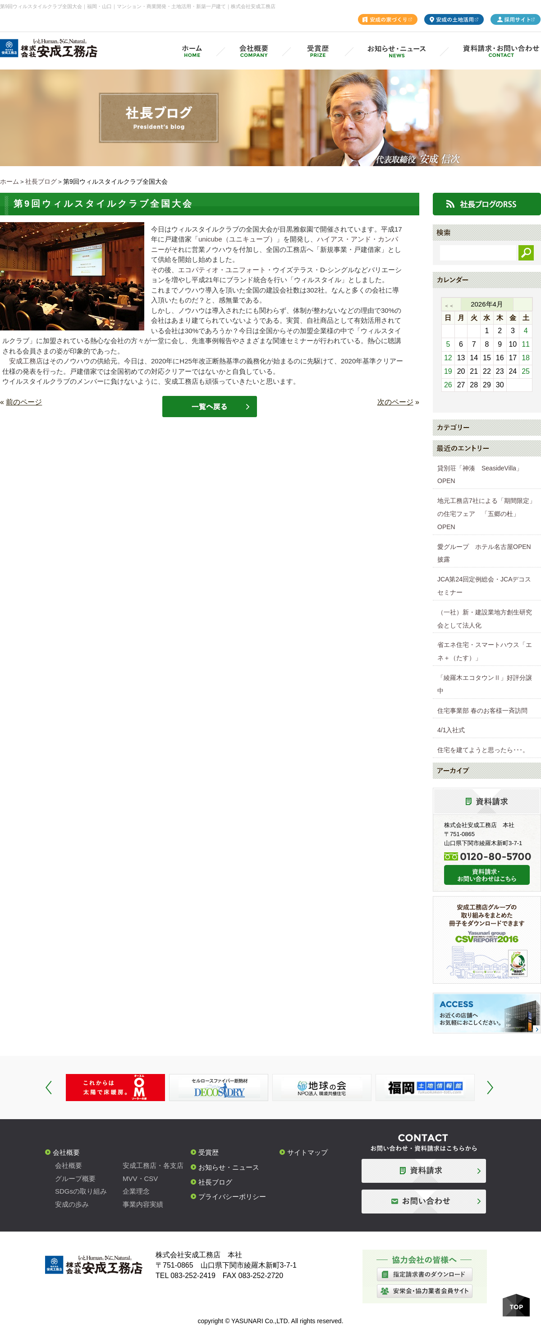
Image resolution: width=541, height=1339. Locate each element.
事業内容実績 (143, 1204)
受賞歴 (208, 1152)
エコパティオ (198, 270)
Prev (49, 1087)
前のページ (24, 402)
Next (490, 1087)
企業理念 (136, 1191)
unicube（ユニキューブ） (237, 239)
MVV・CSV (140, 1178)
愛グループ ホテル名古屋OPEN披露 (484, 553)
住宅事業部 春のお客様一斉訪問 (482, 710)
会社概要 (66, 1152)
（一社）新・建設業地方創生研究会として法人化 (484, 619)
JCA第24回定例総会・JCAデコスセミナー (484, 586)
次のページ (395, 402)
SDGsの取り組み (81, 1191)
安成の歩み (72, 1204)
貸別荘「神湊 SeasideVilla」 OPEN (483, 475)
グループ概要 (75, 1178)
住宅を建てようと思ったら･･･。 (483, 749)
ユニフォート (245, 270)
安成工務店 (26, 361)
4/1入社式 (451, 730)
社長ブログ (41, 181)
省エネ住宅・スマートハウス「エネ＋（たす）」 (484, 651)
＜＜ (449, 305)
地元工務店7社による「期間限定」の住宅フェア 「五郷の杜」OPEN (486, 513)
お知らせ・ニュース (228, 1167)
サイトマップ (307, 1152)
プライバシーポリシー (232, 1196)
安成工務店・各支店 (153, 1165)
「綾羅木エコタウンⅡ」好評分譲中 (484, 684)
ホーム (9, 181)
